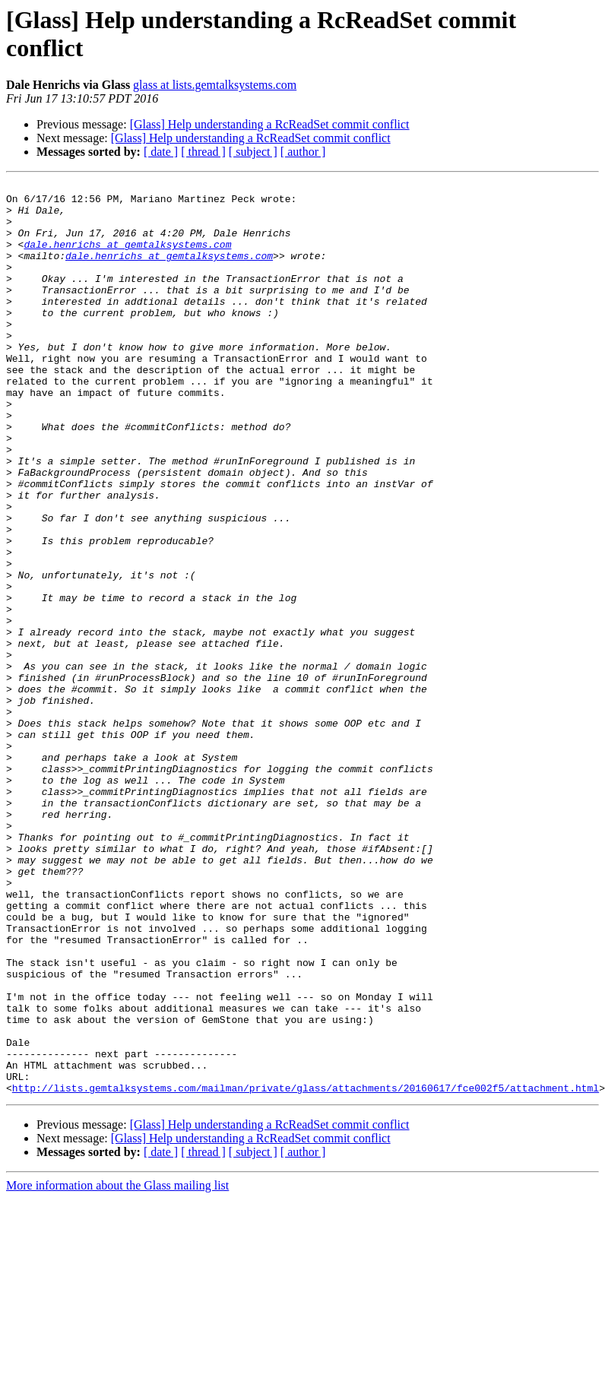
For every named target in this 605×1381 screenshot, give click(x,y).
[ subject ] (253, 151)
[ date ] (161, 151)
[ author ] (303, 151)
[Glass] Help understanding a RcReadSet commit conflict (270, 124)
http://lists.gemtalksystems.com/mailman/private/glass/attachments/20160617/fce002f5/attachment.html (305, 1270)
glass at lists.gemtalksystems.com (214, 84)
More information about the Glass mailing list (117, 1367)
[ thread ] (203, 151)
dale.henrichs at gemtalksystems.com (127, 257)
